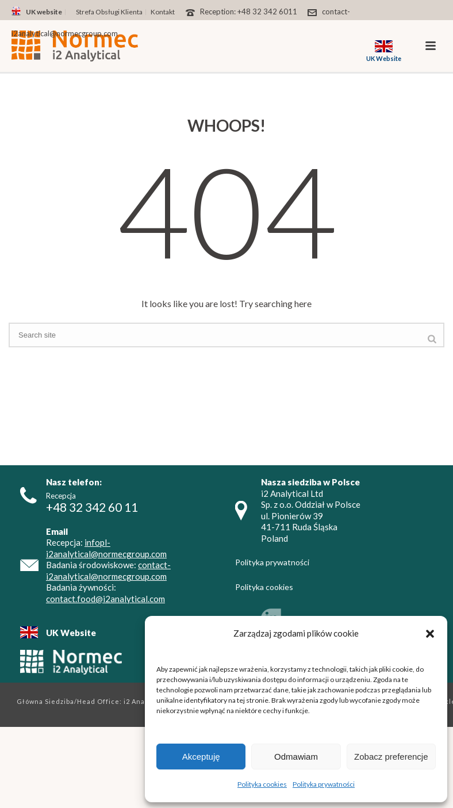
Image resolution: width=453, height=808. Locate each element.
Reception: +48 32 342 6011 (248, 11)
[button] (430, 633)
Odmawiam (296, 756)
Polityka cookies (262, 784)
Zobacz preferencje (391, 756)
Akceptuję (201, 756)
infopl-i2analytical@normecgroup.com (106, 548)
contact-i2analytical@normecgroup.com (108, 570)
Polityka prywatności (324, 784)
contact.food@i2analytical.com (105, 598)
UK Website (71, 632)
